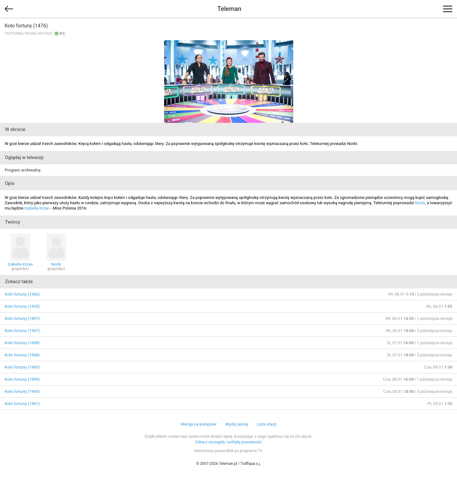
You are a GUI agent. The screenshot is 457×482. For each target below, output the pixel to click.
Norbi (420, 202)
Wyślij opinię (237, 424)
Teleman (229, 8)
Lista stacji (266, 424)
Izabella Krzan (37, 208)
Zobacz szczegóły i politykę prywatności (228, 442)
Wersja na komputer (199, 424)
